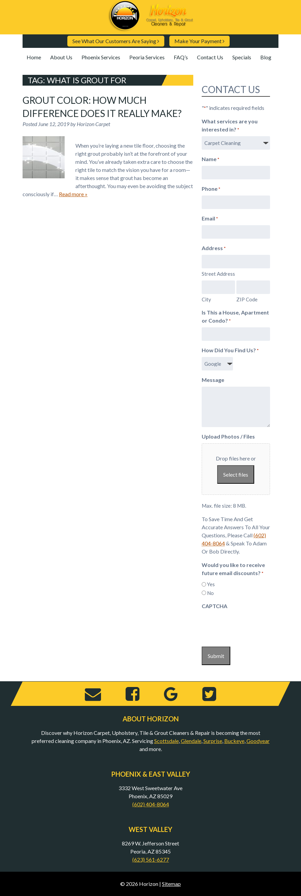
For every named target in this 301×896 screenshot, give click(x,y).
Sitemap (171, 883)
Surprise (212, 741)
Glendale (191, 741)
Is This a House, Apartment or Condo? (235, 317)
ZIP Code (247, 299)
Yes (211, 584)
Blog (265, 57)
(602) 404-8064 (150, 804)
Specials (241, 57)
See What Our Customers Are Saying (115, 41)
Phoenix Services (100, 57)
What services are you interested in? (230, 125)
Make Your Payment (199, 41)
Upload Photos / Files (228, 436)
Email (210, 218)
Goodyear (258, 741)
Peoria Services (147, 57)
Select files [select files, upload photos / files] (235, 474)
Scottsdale (166, 741)
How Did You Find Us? (230, 350)
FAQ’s (181, 57)
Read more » (73, 194)
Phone (211, 189)
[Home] (151, 29)
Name (210, 159)
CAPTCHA (214, 606)
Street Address (218, 274)
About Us (61, 57)
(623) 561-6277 (150, 859)
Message (213, 380)
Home (34, 57)
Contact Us (210, 57)
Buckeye (234, 741)
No (210, 593)
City (206, 299)
